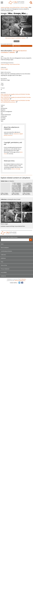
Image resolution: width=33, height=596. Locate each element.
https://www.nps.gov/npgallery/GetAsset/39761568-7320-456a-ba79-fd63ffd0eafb (15, 95)
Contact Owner (16, 46)
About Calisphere (5, 247)
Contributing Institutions (6, 251)
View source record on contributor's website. (14, 52)
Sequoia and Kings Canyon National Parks (10, 7)
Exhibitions (3, 258)
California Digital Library (19, 280)
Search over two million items (9, 237)
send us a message (15, 169)
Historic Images (24, 7)
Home (2, 244)
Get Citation (16, 41)
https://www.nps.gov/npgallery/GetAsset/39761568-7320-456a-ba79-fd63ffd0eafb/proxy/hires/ (15, 101)
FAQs (2, 262)
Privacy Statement (5, 269)
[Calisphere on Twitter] (19, 282)
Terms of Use (4, 265)
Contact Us (3, 276)
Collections (3, 255)
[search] (31, 3)
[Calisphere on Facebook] (22, 282)
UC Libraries (23, 279)
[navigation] (2, 3)
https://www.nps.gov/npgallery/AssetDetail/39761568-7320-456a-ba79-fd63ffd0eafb (16, 98)
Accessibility (4, 272)
